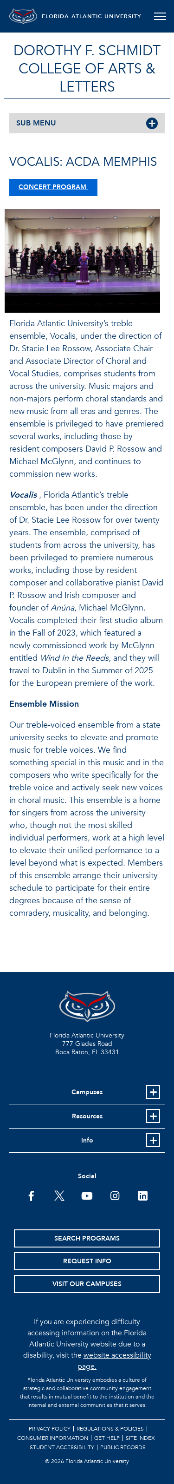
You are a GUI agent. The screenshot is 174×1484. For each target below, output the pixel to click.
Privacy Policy (50, 1428)
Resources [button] (87, 1116)
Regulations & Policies (110, 1428)
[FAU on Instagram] (115, 1195)
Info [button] (87, 1140)
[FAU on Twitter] (59, 1195)
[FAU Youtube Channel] (87, 1195)
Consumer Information (52, 1438)
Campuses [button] (87, 1092)
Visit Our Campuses (87, 1284)
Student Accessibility (62, 1447)
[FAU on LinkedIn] (142, 1195)
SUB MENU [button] (36, 123)
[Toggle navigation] (159, 16)
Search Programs (87, 1238)
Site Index (140, 1438)
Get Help (107, 1438)
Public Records (123, 1447)
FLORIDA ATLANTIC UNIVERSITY (92, 16)
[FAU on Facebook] (31, 1195)
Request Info (87, 1261)
